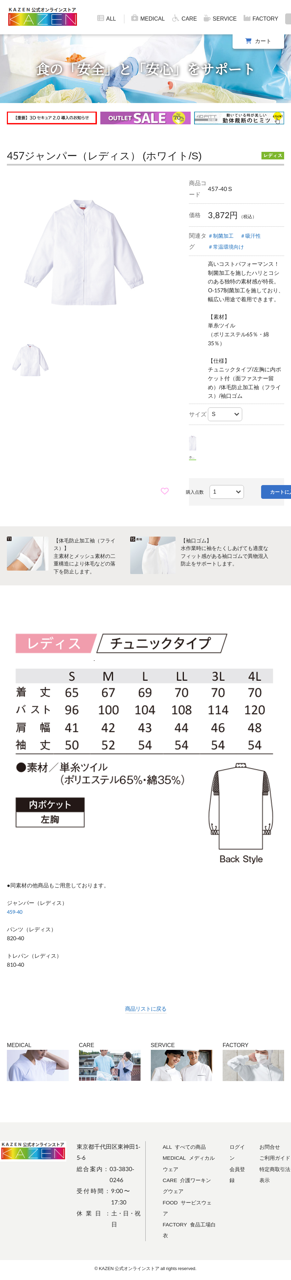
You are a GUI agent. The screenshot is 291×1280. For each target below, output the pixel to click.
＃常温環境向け (228, 246)
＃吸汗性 (255, 235)
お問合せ (270, 1147)
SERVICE (220, 18)
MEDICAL (148, 18)
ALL (106, 18)
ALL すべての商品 (187, 1147)
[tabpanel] (84, 251)
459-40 (15, 911)
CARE (184, 18)
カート (263, 40)
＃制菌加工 (222, 235)
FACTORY (261, 18)
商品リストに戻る (146, 1008)
